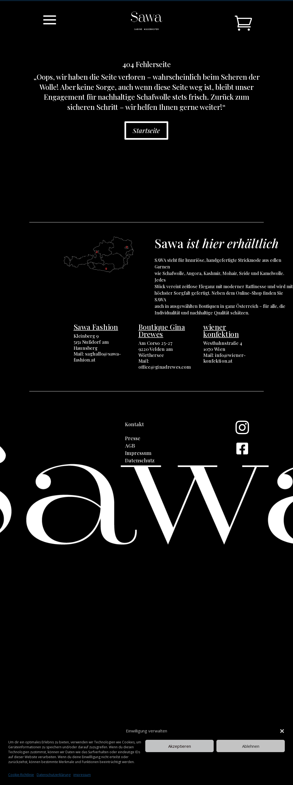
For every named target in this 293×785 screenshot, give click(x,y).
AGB (130, 445)
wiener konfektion (221, 330)
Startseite (146, 130)
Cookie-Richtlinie (21, 774)
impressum (82, 774)
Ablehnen (250, 746)
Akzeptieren (179, 746)
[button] (282, 731)
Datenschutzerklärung (54, 774)
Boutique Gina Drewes (161, 330)
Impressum (138, 453)
